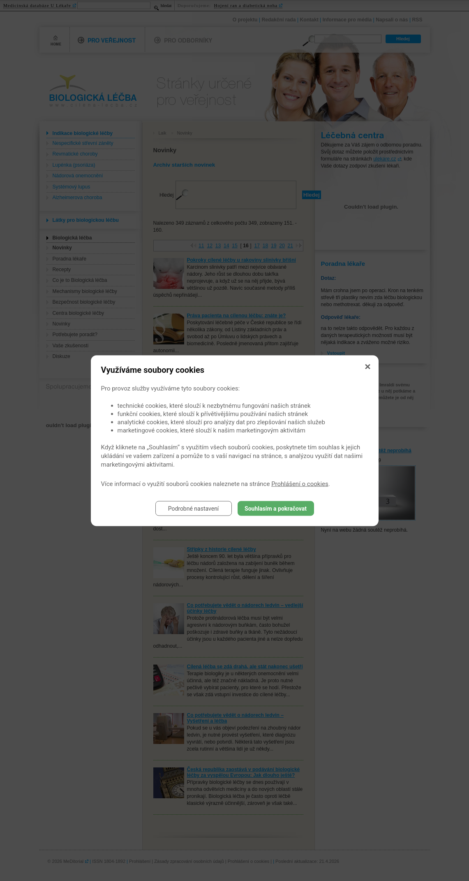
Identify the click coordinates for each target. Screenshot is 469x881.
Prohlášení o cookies (299, 483)
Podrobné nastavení (193, 508)
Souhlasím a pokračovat (276, 508)
